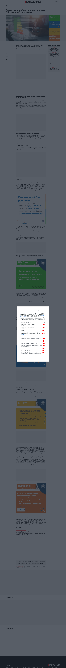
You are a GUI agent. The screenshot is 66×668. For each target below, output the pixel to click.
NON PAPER (19, 5)
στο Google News (30, 561)
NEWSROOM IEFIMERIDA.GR (9, 45)
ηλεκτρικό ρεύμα (33, 566)
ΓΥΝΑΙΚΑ (52, 5)
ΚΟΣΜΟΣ (33, 5)
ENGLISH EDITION (57, 5)
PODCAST (42, 5)
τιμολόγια (38, 566)
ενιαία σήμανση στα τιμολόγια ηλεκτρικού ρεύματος (31, 48)
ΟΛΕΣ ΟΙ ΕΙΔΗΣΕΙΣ (18, 527)
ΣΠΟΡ (48, 5)
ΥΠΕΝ (41, 566)
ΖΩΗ (45, 5)
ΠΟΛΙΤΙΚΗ (14, 5)
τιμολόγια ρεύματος (30, 45)
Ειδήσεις (27, 563)
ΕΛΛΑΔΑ (24, 5)
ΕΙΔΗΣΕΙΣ (10, 5)
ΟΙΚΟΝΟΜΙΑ (28, 5)
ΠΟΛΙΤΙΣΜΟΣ (37, 5)
